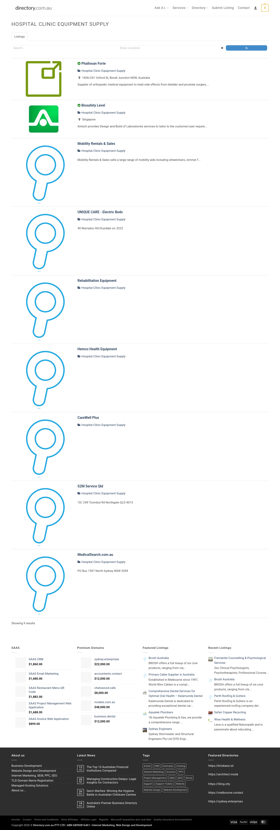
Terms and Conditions (46, 819)
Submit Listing (223, 8)
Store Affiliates (69, 819)
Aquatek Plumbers (161, 712)
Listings (19, 36)
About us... (18, 790)
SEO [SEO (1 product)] (180, 778)
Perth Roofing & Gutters (230, 696)
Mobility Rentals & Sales (96, 144)
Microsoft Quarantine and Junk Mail (131, 819)
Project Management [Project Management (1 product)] (155, 778)
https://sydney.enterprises (225, 801)
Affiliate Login (89, 819)
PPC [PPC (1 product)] (181, 771)
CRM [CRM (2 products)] (156, 766)
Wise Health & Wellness (230, 719)
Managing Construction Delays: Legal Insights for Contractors (111, 780)
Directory (200, 8)
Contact (244, 8)
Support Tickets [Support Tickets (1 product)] (164, 783)
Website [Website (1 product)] (180, 783)
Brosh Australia (159, 658)
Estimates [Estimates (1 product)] (168, 766)
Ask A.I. (161, 8)
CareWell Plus (88, 418)
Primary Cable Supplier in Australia (171, 674)
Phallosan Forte (93, 63)
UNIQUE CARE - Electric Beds (100, 212)
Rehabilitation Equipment (97, 281)
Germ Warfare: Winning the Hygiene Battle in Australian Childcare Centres (111, 792)
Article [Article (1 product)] (147, 766)
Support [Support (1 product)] (148, 783)
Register (103, 819)
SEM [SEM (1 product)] (171, 778)
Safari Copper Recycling (230, 712)
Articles (15, 819)
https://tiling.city (219, 784)
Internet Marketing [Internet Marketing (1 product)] (153, 771)
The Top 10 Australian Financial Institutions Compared (107, 768)
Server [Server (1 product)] (189, 778)
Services (180, 8)
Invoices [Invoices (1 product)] (171, 771)
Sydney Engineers (160, 729)
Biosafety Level (93, 105)
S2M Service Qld (90, 486)
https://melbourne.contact (225, 792)
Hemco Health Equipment (97, 349)
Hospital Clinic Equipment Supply (101, 71)
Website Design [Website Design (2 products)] (152, 789)
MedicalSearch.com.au (95, 555)
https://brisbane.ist (221, 765)
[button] (255, 8)
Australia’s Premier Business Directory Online (112, 804)
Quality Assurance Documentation (173, 819)
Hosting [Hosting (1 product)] (181, 766)
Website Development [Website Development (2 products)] (175, 789)
